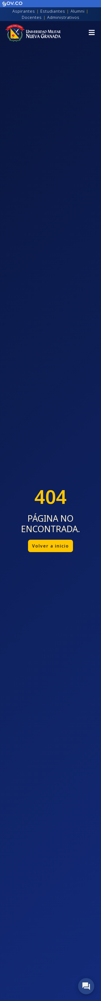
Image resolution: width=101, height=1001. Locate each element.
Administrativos (63, 17)
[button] (92, 33)
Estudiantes (52, 11)
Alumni (78, 11)
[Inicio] (33, 33)
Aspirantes (23, 11)
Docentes (32, 17)
